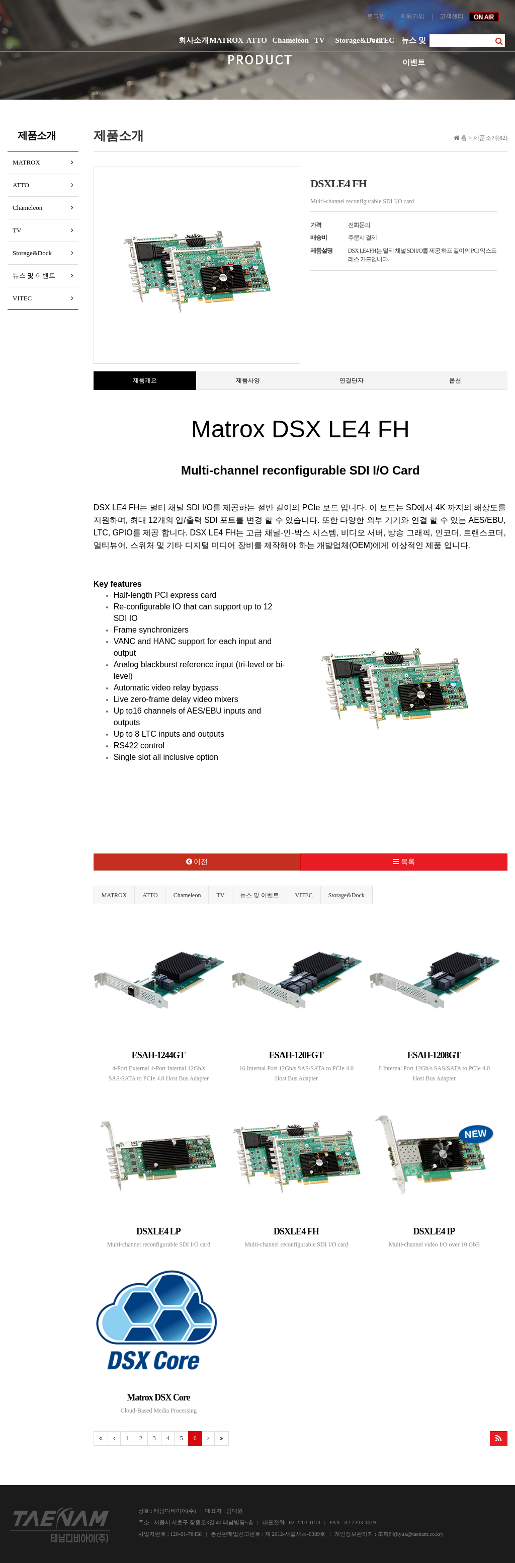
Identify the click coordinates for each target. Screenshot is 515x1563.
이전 (197, 862)
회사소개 (194, 40)
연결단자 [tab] (351, 380)
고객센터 (452, 16)
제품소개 (37, 135)
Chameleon (288, 40)
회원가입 (412, 16)
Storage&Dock (351, 40)
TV (319, 40)
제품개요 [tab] (145, 380)
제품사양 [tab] (248, 380)
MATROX (225, 40)
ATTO (256, 40)
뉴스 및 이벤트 (413, 43)
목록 (404, 862)
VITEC (382, 40)
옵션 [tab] (455, 380)
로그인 (376, 16)
